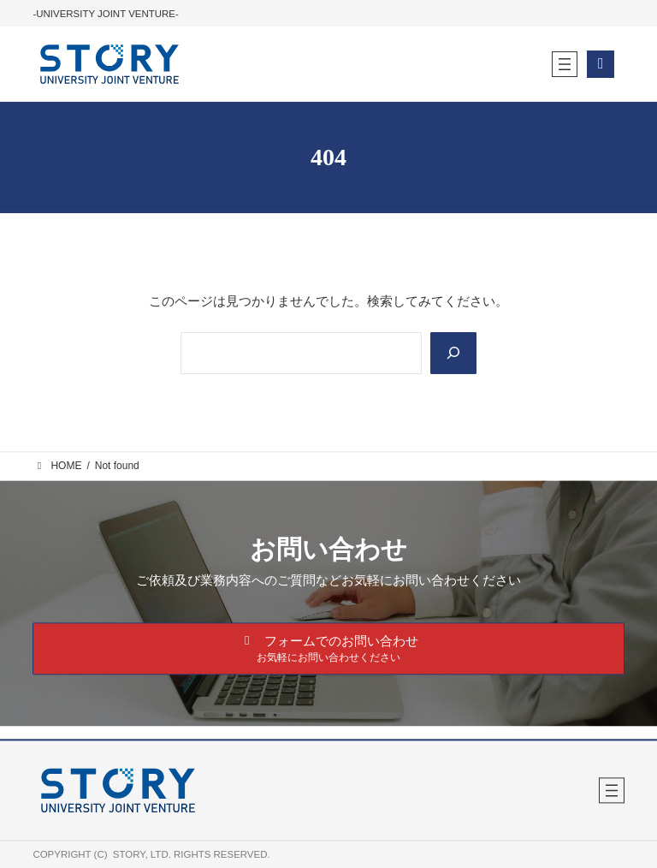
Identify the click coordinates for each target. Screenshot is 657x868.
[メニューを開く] (564, 64)
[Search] (453, 353)
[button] (328, 649)
